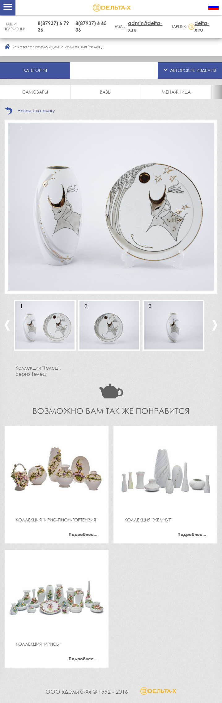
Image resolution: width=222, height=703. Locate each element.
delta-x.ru (201, 26)
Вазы (105, 91)
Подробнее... (83, 534)
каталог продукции (38, 46)
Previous (7, 325)
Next (214, 325)
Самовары (35, 91)
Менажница (176, 91)
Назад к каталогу (36, 110)
